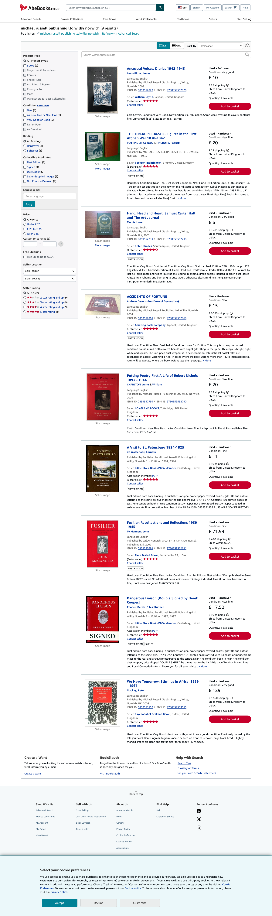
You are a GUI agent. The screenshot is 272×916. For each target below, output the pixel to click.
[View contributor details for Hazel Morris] (135, 222)
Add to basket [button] (230, 106)
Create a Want (32, 773)
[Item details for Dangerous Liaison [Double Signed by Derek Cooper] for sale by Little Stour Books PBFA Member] (102, 619)
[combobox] (111, 7)
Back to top (136, 793)
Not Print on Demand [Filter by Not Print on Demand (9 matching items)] (39, 181)
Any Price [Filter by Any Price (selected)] (31, 219)
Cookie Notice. (133, 888)
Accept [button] (59, 902)
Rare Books (109, 19)
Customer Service (165, 816)
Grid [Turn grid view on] (176, 45)
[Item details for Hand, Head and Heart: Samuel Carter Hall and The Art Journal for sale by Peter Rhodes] (102, 224)
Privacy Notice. (59, 892)
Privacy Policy (123, 829)
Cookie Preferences (125, 835)
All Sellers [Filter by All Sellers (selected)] (33, 293)
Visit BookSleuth (110, 773)
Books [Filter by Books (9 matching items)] (30, 65)
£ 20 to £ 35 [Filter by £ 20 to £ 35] (32, 229)
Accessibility (122, 847)
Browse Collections (72, 19)
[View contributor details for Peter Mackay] (136, 690)
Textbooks (183, 19)
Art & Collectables (146, 19)
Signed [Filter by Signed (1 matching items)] (31, 167)
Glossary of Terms (188, 768)
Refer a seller (82, 829)
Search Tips (184, 763)
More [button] (183, 198)
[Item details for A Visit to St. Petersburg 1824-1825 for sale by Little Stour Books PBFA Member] (102, 468)
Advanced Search (31, 19)
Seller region (32, 270)
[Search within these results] (166, 55)
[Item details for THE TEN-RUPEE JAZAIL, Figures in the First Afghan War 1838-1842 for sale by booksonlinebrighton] (102, 146)
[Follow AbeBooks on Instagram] (199, 828)
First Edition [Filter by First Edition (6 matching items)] (34, 162)
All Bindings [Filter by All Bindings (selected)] (32, 141)
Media (119, 816)
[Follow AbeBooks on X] (199, 819)
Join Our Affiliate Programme (91, 816)
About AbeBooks (124, 810)
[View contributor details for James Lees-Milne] (138, 73)
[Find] (160, 7)
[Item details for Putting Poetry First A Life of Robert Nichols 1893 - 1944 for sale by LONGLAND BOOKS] (102, 397)
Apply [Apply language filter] (29, 204)
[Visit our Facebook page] (199, 811)
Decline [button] (98, 902)
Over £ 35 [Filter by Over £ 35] (31, 233)
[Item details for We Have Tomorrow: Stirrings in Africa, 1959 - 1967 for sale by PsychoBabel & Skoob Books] (102, 702)
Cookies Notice (123, 841)
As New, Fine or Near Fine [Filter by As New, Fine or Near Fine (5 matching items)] (42, 115)
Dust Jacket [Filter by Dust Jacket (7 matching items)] (33, 171)
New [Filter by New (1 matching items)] (29, 110)
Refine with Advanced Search (121, 33)
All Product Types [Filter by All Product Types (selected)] (35, 60)
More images (102, 168)
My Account (212, 7)
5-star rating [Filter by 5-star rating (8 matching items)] (43, 311)
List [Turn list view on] (163, 45)
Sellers (213, 19)
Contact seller (135, 104)
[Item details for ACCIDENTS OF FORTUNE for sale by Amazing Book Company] (102, 305)
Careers (120, 823)
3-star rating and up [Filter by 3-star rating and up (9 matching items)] (47, 302)
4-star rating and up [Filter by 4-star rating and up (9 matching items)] (47, 307)
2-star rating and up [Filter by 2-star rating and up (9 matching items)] (47, 297)
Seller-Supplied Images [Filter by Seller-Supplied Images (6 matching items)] (40, 176)
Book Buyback (83, 823)
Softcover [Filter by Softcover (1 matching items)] (32, 150)
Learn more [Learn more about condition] (43, 105)
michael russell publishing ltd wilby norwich (69, 33)
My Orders (41, 829)
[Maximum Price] (50, 244)
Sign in (196, 7)
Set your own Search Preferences (197, 772)
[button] (247, 55)
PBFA (155, 475)
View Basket (42, 835)
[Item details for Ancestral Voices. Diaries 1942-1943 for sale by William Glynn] (102, 90)
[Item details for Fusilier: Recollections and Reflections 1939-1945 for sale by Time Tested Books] (102, 544)
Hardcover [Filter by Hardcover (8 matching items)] (33, 145)
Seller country (32, 278)
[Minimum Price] (30, 244)
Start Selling (244, 19)
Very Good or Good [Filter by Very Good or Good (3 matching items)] (38, 119)
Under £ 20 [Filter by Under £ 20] (32, 224)
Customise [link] (139, 902)
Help (245, 7)
